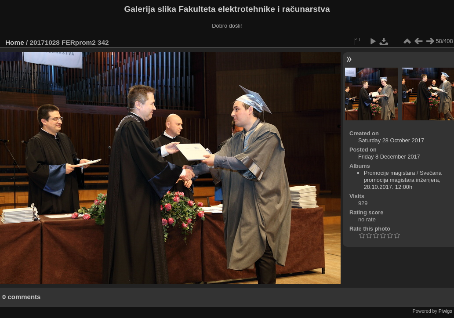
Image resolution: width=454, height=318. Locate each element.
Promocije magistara (389, 173)
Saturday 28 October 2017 (391, 140)
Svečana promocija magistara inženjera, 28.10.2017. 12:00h (403, 180)
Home (14, 42)
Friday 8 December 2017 (389, 156)
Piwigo (445, 311)
